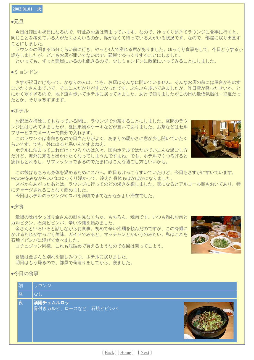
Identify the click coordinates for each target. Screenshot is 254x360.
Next (145, 352)
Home (125, 352)
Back (109, 352)
